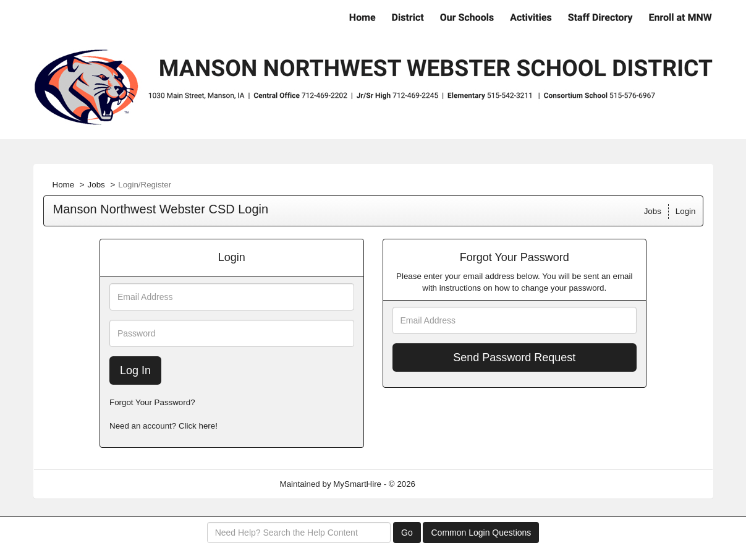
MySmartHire (357, 484)
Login (686, 211)
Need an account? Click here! (163, 425)
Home (64, 184)
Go (407, 532)
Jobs (96, 184)
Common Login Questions (481, 532)
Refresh (452, 484)
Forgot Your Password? (152, 402)
